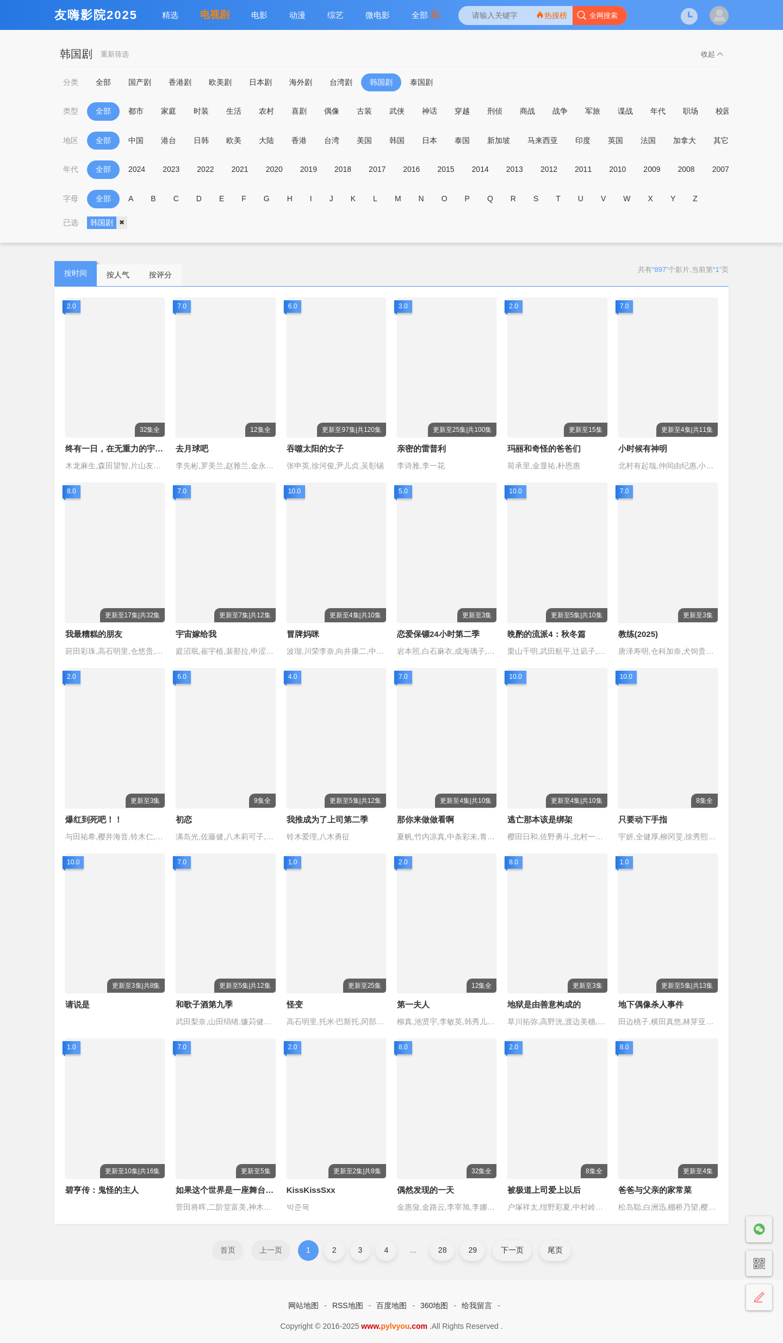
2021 (239, 169)
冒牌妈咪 (303, 634)
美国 (364, 140)
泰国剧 (421, 82)
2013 (514, 169)
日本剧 (260, 82)
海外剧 (300, 82)
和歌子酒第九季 (204, 1004)
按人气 (118, 274)
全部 (425, 15)
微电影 (377, 15)
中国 (136, 140)
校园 (723, 111)
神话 (429, 111)
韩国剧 (381, 82)
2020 (274, 169)
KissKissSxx (311, 1190)
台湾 (331, 140)
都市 (136, 111)
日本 (429, 140)
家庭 (168, 111)
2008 (686, 169)
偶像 (331, 111)
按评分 (160, 274)
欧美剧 (220, 82)
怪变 (295, 1004)
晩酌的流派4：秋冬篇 (546, 634)
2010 (617, 169)
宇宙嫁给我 (196, 634)
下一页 (512, 1250)
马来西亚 (542, 140)
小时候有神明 (642, 448)
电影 (259, 15)
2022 (205, 169)
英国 (615, 140)
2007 (720, 169)
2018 (342, 169)
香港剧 (180, 82)
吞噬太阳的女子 (315, 448)
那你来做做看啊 (425, 819)
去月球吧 (192, 448)
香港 (299, 140)
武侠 (397, 111)
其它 (721, 140)
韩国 (397, 140)
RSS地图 (347, 1305)
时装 (201, 111)
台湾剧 (341, 82)
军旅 (592, 111)
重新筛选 (115, 54)
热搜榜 (551, 15)
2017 (377, 169)
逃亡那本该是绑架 (540, 819)
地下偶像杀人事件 (650, 1004)
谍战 (625, 111)
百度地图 (391, 1305)
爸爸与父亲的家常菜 (655, 1190)
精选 (170, 15)
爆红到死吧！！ (93, 819)
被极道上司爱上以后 (544, 1190)
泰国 (462, 140)
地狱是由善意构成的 (544, 1004)
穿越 (462, 111)
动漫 (297, 15)
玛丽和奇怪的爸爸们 (544, 448)
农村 (266, 111)
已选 (70, 222)
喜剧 (299, 111)
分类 (70, 82)
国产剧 (139, 82)
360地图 (434, 1305)
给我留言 (477, 1305)
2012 (548, 169)
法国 (648, 140)
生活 (233, 111)
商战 (527, 111)
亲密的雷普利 (421, 448)
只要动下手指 (642, 819)
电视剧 (214, 14)
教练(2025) (638, 634)
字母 (70, 198)
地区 (70, 140)
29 (472, 1250)
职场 (690, 111)
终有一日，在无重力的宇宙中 (118, 448)
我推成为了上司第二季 (327, 819)
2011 (583, 169)
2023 (171, 169)
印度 (583, 140)
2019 (308, 169)
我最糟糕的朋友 (93, 634)
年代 (658, 111)
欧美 (233, 140)
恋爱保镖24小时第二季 (438, 634)
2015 (445, 169)
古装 (364, 111)
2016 (411, 169)
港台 (168, 140)
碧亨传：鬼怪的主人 (102, 1190)
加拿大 (684, 140)
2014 (480, 169)
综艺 (335, 15)
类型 (70, 111)
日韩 (201, 140)
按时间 (75, 273)
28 (442, 1250)
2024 (136, 169)
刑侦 (494, 111)
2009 (651, 169)
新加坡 (498, 140)
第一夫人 (413, 1004)
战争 (560, 111)
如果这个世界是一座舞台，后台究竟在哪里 (253, 1190)
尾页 (555, 1250)
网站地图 (303, 1305)
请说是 (77, 1004)
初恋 (184, 819)
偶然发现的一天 (425, 1190)
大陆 (266, 140)
